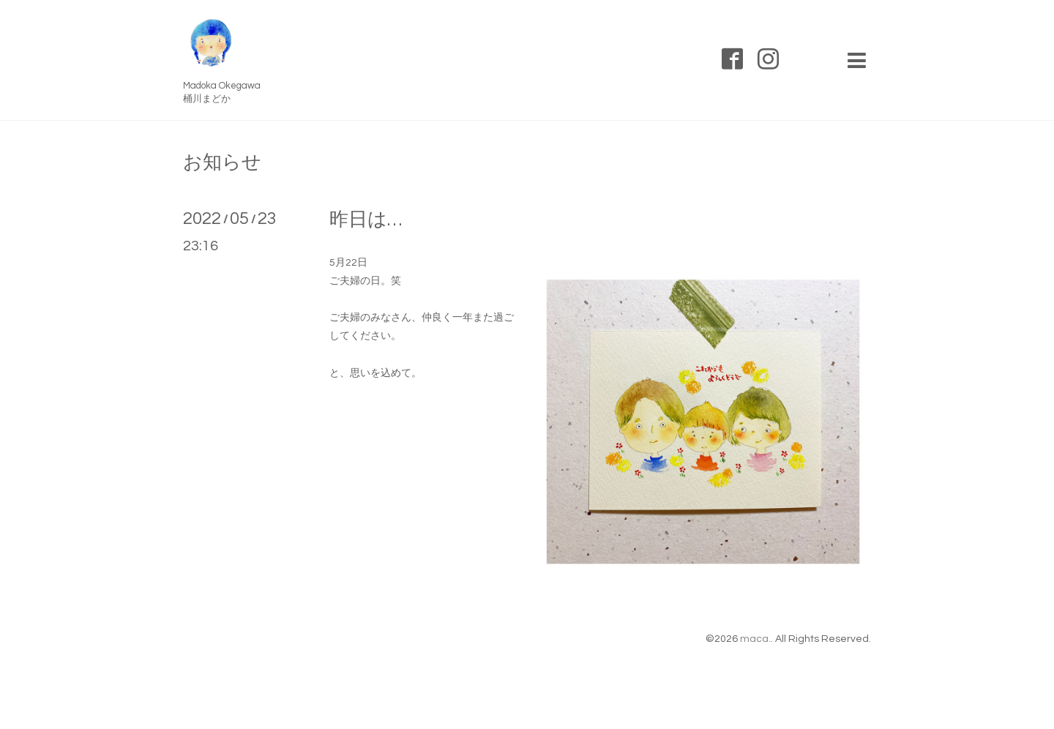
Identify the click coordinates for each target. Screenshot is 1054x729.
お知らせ (222, 162)
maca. (755, 639)
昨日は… (365, 219)
